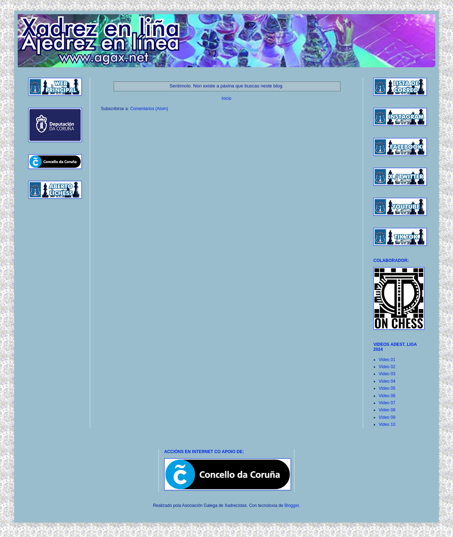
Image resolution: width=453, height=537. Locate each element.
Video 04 (387, 381)
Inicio (226, 98)
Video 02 (387, 366)
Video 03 (387, 373)
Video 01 (387, 359)
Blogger (292, 505)
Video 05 (387, 388)
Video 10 (387, 424)
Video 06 (387, 395)
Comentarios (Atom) (149, 108)
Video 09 (387, 417)
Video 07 (387, 402)
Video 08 (387, 409)
